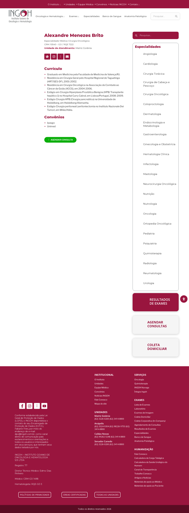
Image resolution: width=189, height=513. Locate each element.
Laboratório (139, 407)
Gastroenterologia (155, 134)
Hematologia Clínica (156, 154)
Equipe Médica (85, 4)
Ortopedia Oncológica (157, 223)
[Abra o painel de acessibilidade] (184, 299)
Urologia (148, 283)
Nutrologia (150, 203)
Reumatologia (152, 273)
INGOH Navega (141, 386)
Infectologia (151, 164)
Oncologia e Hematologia (50, 16)
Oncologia (149, 213)
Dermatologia (152, 114)
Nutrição (148, 193)
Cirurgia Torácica (153, 73)
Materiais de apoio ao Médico (148, 474)
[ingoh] (20, 16)
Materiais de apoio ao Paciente (148, 478)
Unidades (70, 4)
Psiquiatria (150, 243)
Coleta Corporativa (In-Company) (150, 418)
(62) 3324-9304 (101, 424)
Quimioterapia (152, 253)
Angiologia (150, 53)
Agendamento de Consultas (147, 421)
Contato (134, 4)
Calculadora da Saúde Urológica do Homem (150, 458)
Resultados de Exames (145, 425)
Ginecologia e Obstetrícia (159, 144)
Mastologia (150, 174)
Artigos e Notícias (142, 471)
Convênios (101, 4)
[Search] (176, 16)
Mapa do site (100, 401)
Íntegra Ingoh (140, 390)
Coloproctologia (153, 104)
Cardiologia (150, 63)
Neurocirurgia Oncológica (159, 183)
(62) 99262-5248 (102, 434)
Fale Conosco (100, 398)
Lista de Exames (142, 403)
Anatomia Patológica (135, 16)
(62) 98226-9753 (117, 424)
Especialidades (92, 16)
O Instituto (55, 4)
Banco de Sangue (111, 16)
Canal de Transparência (145, 463)
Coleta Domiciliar (142, 414)
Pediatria (149, 233)
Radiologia (150, 263)
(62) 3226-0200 (101, 416)
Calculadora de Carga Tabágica (149, 453)
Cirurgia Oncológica (78, 41)
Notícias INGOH (118, 4)
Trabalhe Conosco (142, 467)
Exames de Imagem (143, 410)
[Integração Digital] (171, 509)
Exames (74, 16)
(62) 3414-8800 (117, 416)
